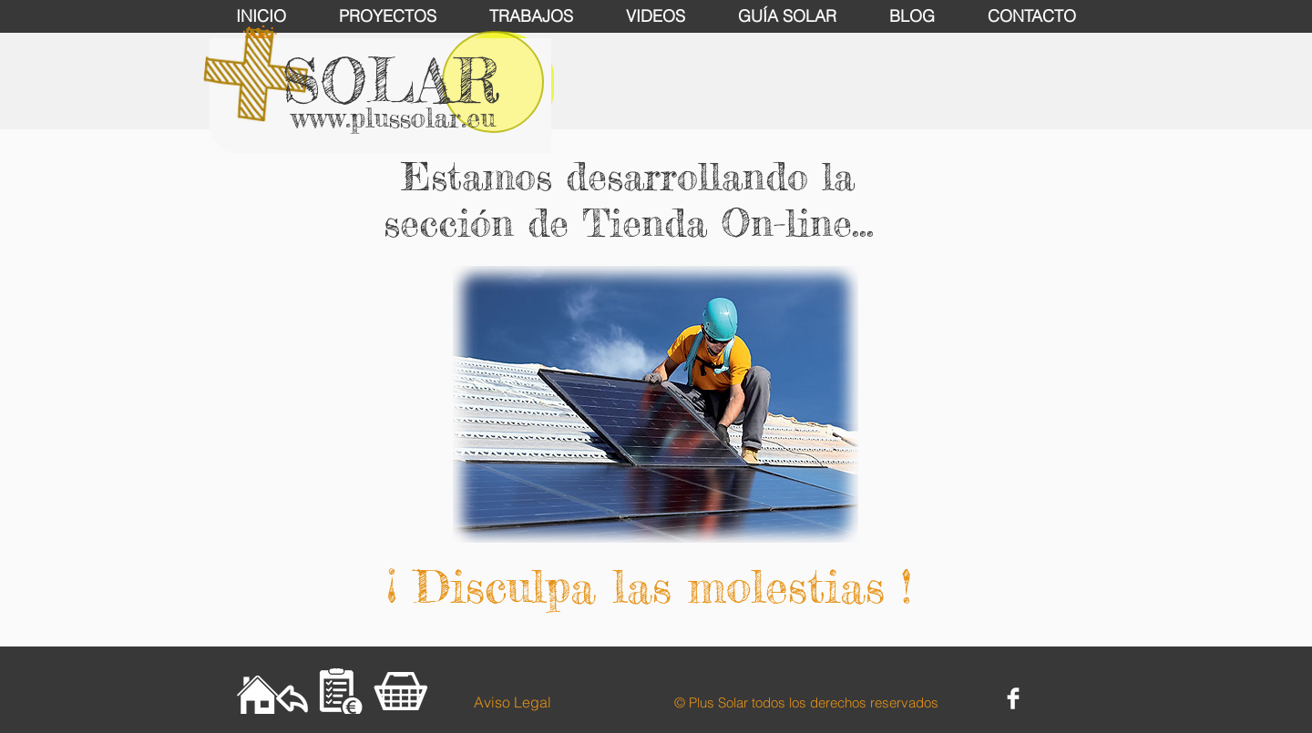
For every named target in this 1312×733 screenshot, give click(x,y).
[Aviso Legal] (512, 702)
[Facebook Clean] (1013, 698)
